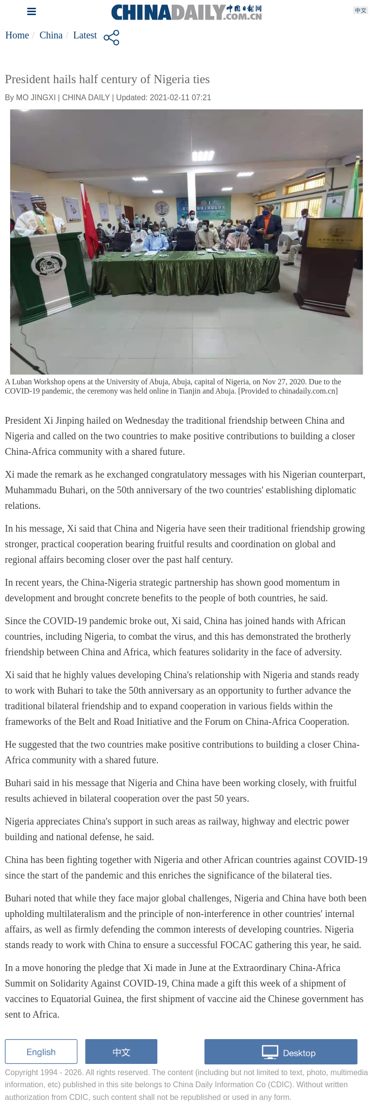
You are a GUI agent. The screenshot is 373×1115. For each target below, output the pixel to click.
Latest (85, 35)
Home (17, 35)
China (51, 35)
